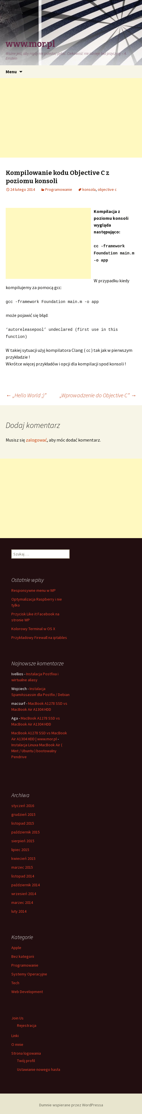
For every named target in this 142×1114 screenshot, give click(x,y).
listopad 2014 (22, 873)
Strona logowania (26, 1050)
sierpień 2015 (22, 838)
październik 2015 (25, 829)
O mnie (17, 1041)
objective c (107, 189)
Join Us (17, 1015)
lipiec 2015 (20, 847)
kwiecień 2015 (23, 855)
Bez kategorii (22, 953)
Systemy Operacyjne (29, 971)
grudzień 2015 (23, 811)
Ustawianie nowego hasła (38, 1066)
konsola (89, 189)
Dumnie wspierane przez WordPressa (71, 1102)
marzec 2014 (22, 899)
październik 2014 (25, 882)
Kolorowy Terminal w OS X (33, 626)
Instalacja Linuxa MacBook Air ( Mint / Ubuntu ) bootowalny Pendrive (36, 748)
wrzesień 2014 (23, 891)
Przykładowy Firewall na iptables (39, 635)
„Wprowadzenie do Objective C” (98, 392)
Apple (16, 945)
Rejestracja (26, 1022)
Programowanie (58, 189)
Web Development (27, 989)
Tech (15, 980)
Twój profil (26, 1058)
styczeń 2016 (22, 803)
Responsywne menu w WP (33, 587)
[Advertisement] (71, 118)
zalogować (36, 437)
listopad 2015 (22, 820)
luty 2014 (18, 908)
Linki (15, 1033)
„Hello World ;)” (26, 392)
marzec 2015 (22, 864)
